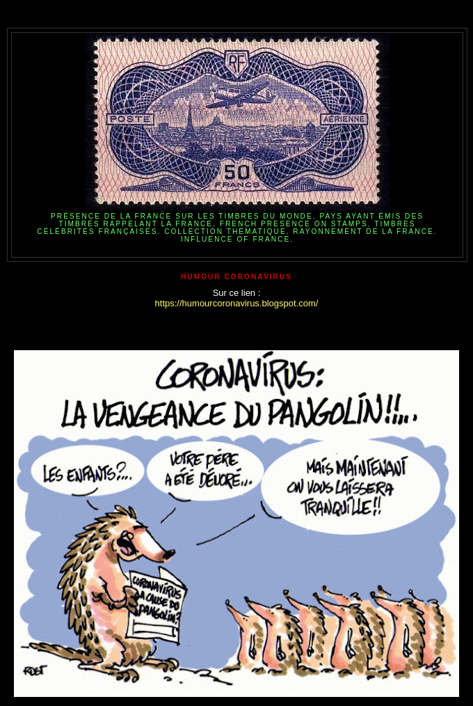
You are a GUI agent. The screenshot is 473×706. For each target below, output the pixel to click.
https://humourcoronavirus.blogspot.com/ (237, 303)
